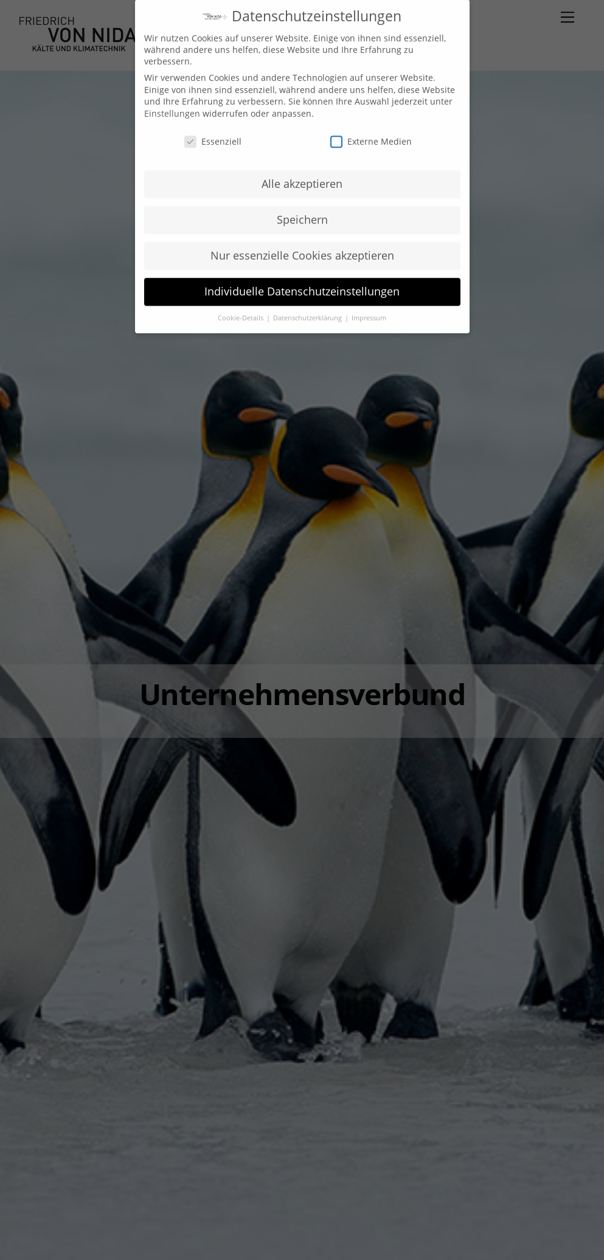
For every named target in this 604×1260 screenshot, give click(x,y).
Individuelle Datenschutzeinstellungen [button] (302, 282)
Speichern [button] (302, 210)
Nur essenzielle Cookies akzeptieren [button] (302, 246)
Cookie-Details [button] (241, 309)
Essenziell (212, 132)
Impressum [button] (369, 309)
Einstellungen (172, 104)
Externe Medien (371, 132)
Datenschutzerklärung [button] (308, 309)
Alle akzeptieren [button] (302, 174)
